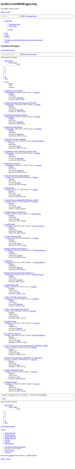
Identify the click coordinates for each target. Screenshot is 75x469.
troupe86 (9, 250)
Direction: (39, 395)
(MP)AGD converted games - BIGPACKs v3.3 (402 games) (23, 358)
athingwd (9, 262)
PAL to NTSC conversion (13, 333)
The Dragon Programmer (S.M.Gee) (16, 115)
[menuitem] (15, 24)
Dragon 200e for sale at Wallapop (15, 139)
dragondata (10, 92)
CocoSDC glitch (10, 224)
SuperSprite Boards (11, 382)
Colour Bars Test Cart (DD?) (14, 90)
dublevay (9, 323)
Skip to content (5, 12)
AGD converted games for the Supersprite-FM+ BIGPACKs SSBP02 (26, 345)
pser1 (8, 287)
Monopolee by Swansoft (12, 163)
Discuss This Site (39, 226)
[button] (8, 61)
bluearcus (10, 299)
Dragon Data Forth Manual (13, 127)
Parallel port (8, 260)
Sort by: (23, 395)
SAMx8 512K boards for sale (14, 370)
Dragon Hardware (38, 141)
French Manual (9, 188)
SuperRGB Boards (10, 321)
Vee (8, 311)
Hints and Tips (36, 214)
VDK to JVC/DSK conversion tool (15, 297)
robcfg (9, 177)
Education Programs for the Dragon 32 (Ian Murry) (21, 103)
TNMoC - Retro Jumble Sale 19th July (17, 309)
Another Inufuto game (12, 285)
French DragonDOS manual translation (17, 175)
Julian (8, 335)
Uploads (36, 92)
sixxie (8, 372)
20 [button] (5, 77)
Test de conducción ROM (13, 236)
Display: (9, 395)
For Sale (33, 311)
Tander (9, 141)
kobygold (9, 274)
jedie (8, 214)
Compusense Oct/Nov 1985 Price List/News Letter (21, 151)
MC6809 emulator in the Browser (15, 212)
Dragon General (38, 274)
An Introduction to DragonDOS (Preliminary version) (21, 200)
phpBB (11, 455)
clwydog (9, 226)
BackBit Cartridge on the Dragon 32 (16, 248)
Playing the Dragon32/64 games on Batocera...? (20, 273)
